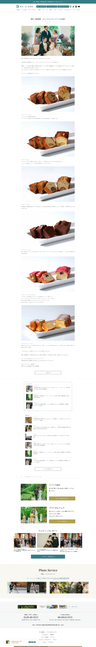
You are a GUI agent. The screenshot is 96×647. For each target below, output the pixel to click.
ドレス (43, 9)
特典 (51, 9)
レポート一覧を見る (47, 556)
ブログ (74, 9)
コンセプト (55, 9)
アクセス (78, 9)
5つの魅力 (18, 9)
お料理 (39, 9)
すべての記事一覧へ (48, 469)
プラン (47, 9)
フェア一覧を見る (62, 521)
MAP (62, 625)
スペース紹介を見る (62, 498)
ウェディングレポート (32, 9)
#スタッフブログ (48, 21)
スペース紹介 (24, 9)
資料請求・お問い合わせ (63, 6)
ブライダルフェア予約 (51, 6)
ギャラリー (61, 9)
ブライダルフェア (67, 9)
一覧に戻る (48, 372)
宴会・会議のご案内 (41, 6)
